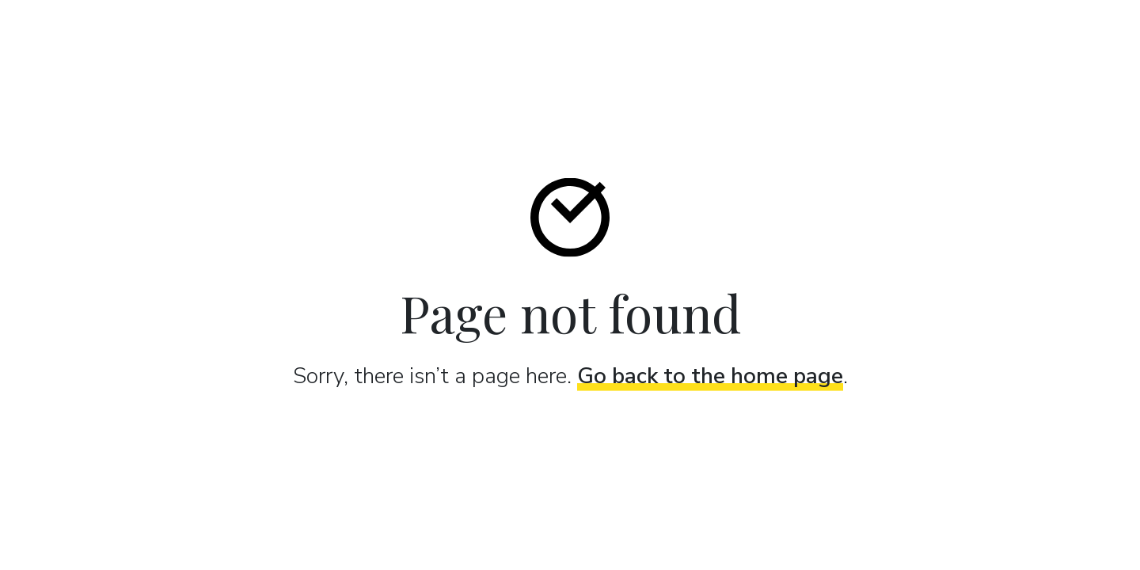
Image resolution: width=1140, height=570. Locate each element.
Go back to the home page (710, 375)
